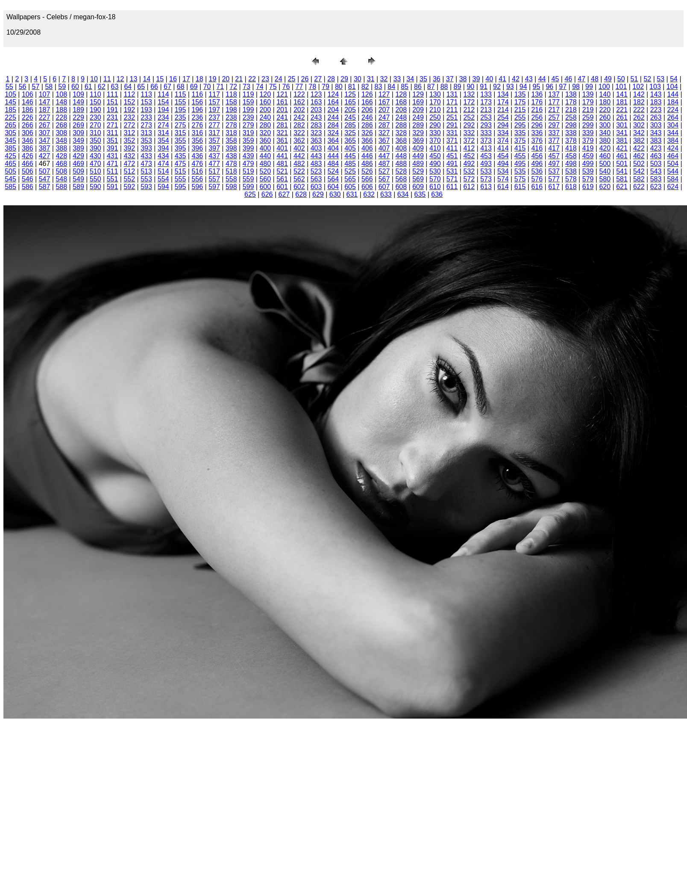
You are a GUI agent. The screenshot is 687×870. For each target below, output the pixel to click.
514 (163, 171)
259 (588, 117)
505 (10, 171)
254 (503, 117)
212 (469, 109)
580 (605, 179)
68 (181, 86)
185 (10, 109)
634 (403, 194)
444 (333, 156)
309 (78, 132)
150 (95, 102)
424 (672, 148)
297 (554, 125)
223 (656, 109)
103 (655, 86)
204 (333, 109)
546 (27, 179)
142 (639, 94)
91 (483, 86)
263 (656, 117)
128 (401, 94)
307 (44, 132)
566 (367, 179)
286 (367, 125)
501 (622, 163)
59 (62, 86)
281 (282, 125)
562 (299, 179)
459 (588, 156)
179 (588, 102)
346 (27, 140)
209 (418, 109)
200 (265, 109)
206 (367, 109)
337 (554, 132)
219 (588, 109)
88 (444, 86)
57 (36, 86)
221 (622, 109)
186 (27, 109)
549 (78, 179)
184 (672, 102)
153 (146, 102)
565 (350, 179)
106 (27, 94)
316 (197, 132)
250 (435, 117)
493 (486, 163)
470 (95, 163)
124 (333, 94)
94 (523, 86)
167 (384, 102)
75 (273, 86)
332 (469, 132)
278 (231, 125)
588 (61, 186)
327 (384, 132)
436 (197, 156)
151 (112, 102)
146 (27, 102)
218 (571, 109)
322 (299, 132)
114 (163, 94)
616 (537, 186)
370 (435, 140)
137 (554, 94)
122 (299, 94)
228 (61, 117)
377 (554, 140)
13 (134, 79)
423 (656, 148)
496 (537, 163)
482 (299, 163)
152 (129, 102)
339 (588, 132)
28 (331, 79)
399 (248, 148)
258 (571, 117)
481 (282, 163)
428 (61, 156)
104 (672, 86)
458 (571, 156)
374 (503, 140)
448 (401, 156)
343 (656, 132)
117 (214, 94)
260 (605, 117)
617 (554, 186)
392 (129, 148)
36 (436, 79)
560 (265, 179)
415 (520, 148)
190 (95, 109)
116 (197, 94)
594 (163, 186)
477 (214, 163)
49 (608, 79)
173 (486, 102)
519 (248, 171)
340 (605, 132)
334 (503, 132)
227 (44, 117)
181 (622, 102)
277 (214, 125)
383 (656, 140)
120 (265, 94)
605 (350, 186)
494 (503, 163)
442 (299, 156)
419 (588, 148)
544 (672, 171)
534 (503, 171)
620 (605, 186)
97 (563, 86)
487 (384, 163)
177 (554, 102)
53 (660, 79)
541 (622, 171)
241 (282, 117)
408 (401, 148)
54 (674, 79)
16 (173, 79)
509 (78, 171)
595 (180, 186)
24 (278, 79)
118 (231, 94)
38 (463, 79)
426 (27, 156)
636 (437, 194)
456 (537, 156)
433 (146, 156)
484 (333, 163)
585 (10, 186)
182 (639, 102)
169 (418, 102)
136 (537, 94)
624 (672, 186)
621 (622, 186)
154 (163, 102)
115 (180, 94)
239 (248, 117)
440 (265, 156)
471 (112, 163)
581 (622, 179)
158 (231, 102)
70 (207, 86)
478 (231, 163)
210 (435, 109)
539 (588, 171)
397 (214, 148)
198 (231, 109)
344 (672, 132)
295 (520, 125)
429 (78, 156)
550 (95, 179)
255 (520, 117)
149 (78, 102)
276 (197, 125)
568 (401, 179)
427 (44, 156)
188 (61, 109)
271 (112, 125)
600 (265, 186)
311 (112, 132)
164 (333, 102)
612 (469, 186)
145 (10, 102)
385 (10, 148)
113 (146, 94)
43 (529, 79)
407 (384, 148)
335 (520, 132)
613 (486, 186)
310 (95, 132)
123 (316, 94)
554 (163, 179)
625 (250, 194)
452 (469, 156)
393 (146, 148)
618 (571, 186)
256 (537, 117)
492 (469, 163)
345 (10, 140)
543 (656, 171)
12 (120, 79)
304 (672, 125)
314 (163, 132)
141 (622, 94)
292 (469, 125)
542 (639, 171)
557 (214, 179)
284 (333, 125)
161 (282, 102)
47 (581, 79)
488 (401, 163)
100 (604, 86)
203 (316, 109)
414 (503, 148)
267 (44, 125)
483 (316, 163)
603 (316, 186)
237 (214, 117)
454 (503, 156)
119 (248, 94)
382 (639, 140)
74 (260, 86)
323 (316, 132)
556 (197, 179)
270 (95, 125)
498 (571, 163)
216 (537, 109)
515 (180, 171)
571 (452, 179)
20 (225, 79)
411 (452, 148)
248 (401, 117)
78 (312, 86)
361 (282, 140)
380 (605, 140)
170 (435, 102)
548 (61, 179)
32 (384, 79)
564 (333, 179)
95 (536, 86)
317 (214, 132)
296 (537, 125)
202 (299, 109)
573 (486, 179)
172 (469, 102)
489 (418, 163)
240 (265, 117)
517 (214, 171)
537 (554, 171)
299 (588, 125)
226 (27, 117)
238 (231, 117)
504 (672, 163)
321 (282, 132)
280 (265, 125)
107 (44, 94)
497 (554, 163)
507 (44, 171)
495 (520, 163)
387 (44, 148)
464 (672, 156)
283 (316, 125)
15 (160, 79)
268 (61, 125)
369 (418, 140)
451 (452, 156)
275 (180, 125)
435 (180, 156)
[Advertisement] (343, 778)
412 (469, 148)
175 (520, 102)
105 (10, 94)
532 (469, 171)
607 (384, 186)
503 (656, 163)
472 (129, 163)
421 (622, 148)
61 (88, 86)
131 (452, 94)
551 (112, 179)
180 (605, 102)
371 (452, 140)
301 (622, 125)
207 (384, 109)
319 (248, 132)
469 (78, 163)
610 (435, 186)
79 (325, 86)
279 (248, 125)
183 (656, 102)
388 (61, 148)
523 (316, 171)
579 (588, 179)
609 (418, 186)
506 (27, 171)
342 (639, 132)
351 (112, 140)
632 (369, 194)
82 (365, 86)
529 (418, 171)
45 (555, 79)
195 (180, 109)
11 (107, 79)
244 (333, 117)
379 (588, 140)
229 (78, 117)
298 (571, 125)
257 (554, 117)
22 (252, 79)
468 (61, 163)
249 (418, 117)
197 (214, 109)
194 (163, 109)
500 (605, 163)
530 (435, 171)
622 (639, 186)
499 (588, 163)
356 (197, 140)
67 (167, 86)
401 (282, 148)
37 (450, 79)
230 (95, 117)
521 (282, 171)
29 (344, 79)
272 (129, 125)
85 (404, 86)
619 (588, 186)
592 (129, 186)
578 (571, 179)
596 (197, 186)
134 (503, 94)
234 (163, 117)
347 (44, 140)
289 (418, 125)
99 (589, 86)
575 (520, 179)
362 (299, 140)
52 (647, 79)
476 (197, 163)
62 (102, 86)
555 (180, 179)
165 (350, 102)
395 (180, 148)
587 (44, 186)
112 (129, 94)
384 (672, 140)
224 (672, 109)
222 (639, 109)
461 (622, 156)
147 (44, 102)
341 (622, 132)
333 (486, 132)
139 (588, 94)
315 (180, 132)
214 (503, 109)
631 (352, 194)
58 (49, 86)
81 (352, 86)
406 (367, 148)
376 (537, 140)
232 (129, 117)
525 (350, 171)
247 (384, 117)
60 (75, 86)
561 (282, 179)
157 (214, 102)
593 (146, 186)
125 (350, 94)
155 (180, 102)
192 (129, 109)
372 (469, 140)
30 (357, 79)
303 (656, 125)
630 (335, 194)
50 (621, 79)
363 (316, 140)
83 (378, 86)
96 (549, 86)
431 (112, 156)
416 (537, 148)
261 (622, 117)
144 (672, 94)
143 (656, 94)
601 (282, 186)
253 (486, 117)
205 (350, 109)
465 (10, 163)
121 (282, 94)
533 (486, 171)
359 (248, 140)
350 (95, 140)
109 (78, 94)
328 (401, 132)
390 (95, 148)
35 (423, 79)
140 (605, 94)
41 (502, 79)
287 (384, 125)
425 (10, 156)
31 (371, 79)
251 (452, 117)
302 (639, 125)
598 (231, 186)
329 (418, 132)
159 (248, 102)
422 (639, 148)
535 (520, 171)
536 (537, 171)
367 (384, 140)
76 (286, 86)
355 (180, 140)
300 (605, 125)
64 (128, 86)
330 (435, 132)
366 (367, 140)
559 (248, 179)
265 (10, 125)
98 (576, 86)
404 (333, 148)
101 (621, 86)
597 (214, 186)
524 (333, 171)
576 (537, 179)
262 (639, 117)
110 (95, 94)
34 (410, 79)
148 (61, 102)
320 (265, 132)
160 (265, 102)
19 (213, 79)
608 (401, 186)
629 (318, 194)
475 (180, 163)
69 (194, 86)
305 (10, 132)
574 (503, 179)
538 (571, 171)
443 (316, 156)
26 (305, 79)
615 (520, 186)
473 (146, 163)
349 (78, 140)
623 (656, 186)
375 (520, 140)
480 (265, 163)
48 (595, 79)
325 (350, 132)
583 (656, 179)
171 (452, 102)
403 (316, 148)
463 (656, 156)
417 (554, 148)
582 (639, 179)
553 (146, 179)
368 (401, 140)
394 (163, 148)
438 (231, 156)
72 (233, 86)
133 (486, 94)
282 (299, 125)
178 (571, 102)
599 (248, 186)
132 (469, 94)
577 (554, 179)
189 (78, 109)
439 (248, 156)
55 (9, 86)
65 (141, 86)
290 (435, 125)
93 (510, 86)
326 (367, 132)
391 (112, 148)
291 (452, 125)
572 (469, 179)
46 (568, 79)
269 (78, 125)
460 (605, 156)
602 (299, 186)
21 (239, 79)
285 (350, 125)
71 (220, 86)
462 (639, 156)
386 (27, 148)
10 (94, 79)
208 (401, 109)
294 (503, 125)
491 (452, 163)
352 (129, 140)
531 (452, 171)
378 (571, 140)
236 (197, 117)
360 (265, 140)
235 (180, 117)
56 (22, 86)
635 (420, 194)
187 (44, 109)
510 (95, 171)
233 (146, 117)
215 (520, 109)
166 (367, 102)
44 (542, 79)
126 (367, 94)
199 (248, 109)
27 (318, 79)
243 (316, 117)
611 (452, 186)
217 (554, 109)
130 (435, 94)
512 (129, 171)
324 (333, 132)
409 (418, 148)
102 (638, 86)
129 (418, 94)
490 (435, 163)
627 (284, 194)
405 (350, 148)
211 (452, 109)
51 (634, 79)
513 (146, 171)
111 (112, 94)
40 (489, 79)
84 (391, 86)
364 (333, 140)
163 (316, 102)
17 (186, 79)
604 (333, 186)
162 (299, 102)
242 (299, 117)
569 (418, 179)
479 (248, 163)
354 (163, 140)
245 (350, 117)
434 (163, 156)
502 (639, 163)
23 (265, 79)
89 (457, 86)
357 (214, 140)
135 (520, 94)
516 (197, 171)
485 (350, 163)
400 (265, 148)
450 (435, 156)
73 (246, 86)
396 (197, 148)
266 (27, 125)
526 (367, 171)
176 (537, 102)
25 (292, 79)
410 (435, 148)
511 (112, 171)
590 (95, 186)
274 (163, 125)
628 (301, 194)
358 (231, 140)
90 (470, 86)
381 (622, 140)
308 (61, 132)
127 (384, 94)
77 (299, 86)
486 (367, 163)
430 (95, 156)
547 (44, 179)
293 (486, 125)
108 (61, 94)
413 (486, 148)
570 (435, 179)
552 (129, 179)
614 (503, 186)
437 (214, 156)
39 (476, 79)
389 (78, 148)
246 (367, 117)
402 (299, 148)
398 (231, 148)
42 (516, 79)
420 (605, 148)
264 (672, 117)
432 (129, 156)
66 (154, 86)
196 (197, 109)
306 (27, 132)
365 (350, 140)
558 (231, 179)
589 (78, 186)
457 (554, 156)
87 (431, 86)
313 (146, 132)
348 (61, 140)
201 (282, 109)
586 (27, 186)
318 (231, 132)
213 (486, 109)
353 (146, 140)
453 (486, 156)
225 (10, 117)
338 (571, 132)
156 (197, 102)
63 (115, 86)
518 (231, 171)
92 (497, 86)
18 (199, 79)
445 (350, 156)
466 (27, 163)
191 (112, 109)
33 (397, 79)
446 (367, 156)
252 (469, 117)
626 (267, 194)
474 (163, 163)
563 (316, 179)
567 (384, 179)
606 (367, 186)
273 (146, 125)
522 (299, 171)
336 (537, 132)
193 (146, 109)
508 (61, 171)
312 (129, 132)
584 (672, 179)
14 (146, 79)
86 (418, 86)
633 (386, 194)
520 (265, 171)
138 (571, 94)
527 (384, 171)
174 (503, 102)
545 (10, 179)
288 (401, 125)
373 (486, 140)
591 (112, 186)
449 (418, 156)
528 (401, 171)
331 (452, 132)
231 (112, 117)
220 (605, 109)
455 (520, 156)
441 (282, 156)
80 (339, 86)
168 (401, 102)
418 (571, 148)
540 (605, 171)
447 (384, 156)
